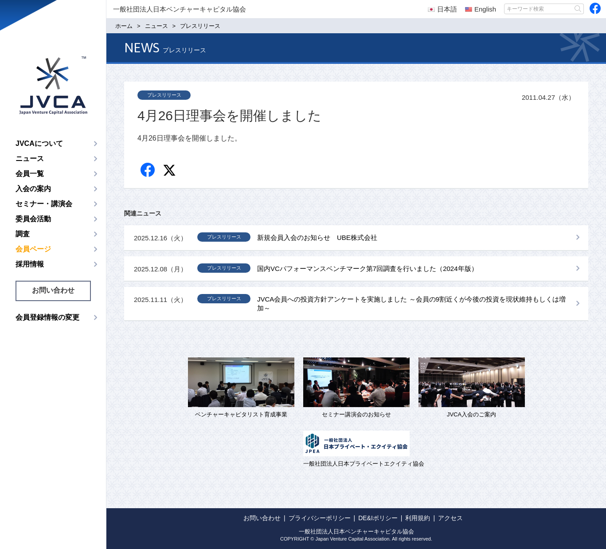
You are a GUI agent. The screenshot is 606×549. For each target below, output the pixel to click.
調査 (23, 234)
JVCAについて (39, 143)
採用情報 (30, 264)
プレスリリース (164, 95)
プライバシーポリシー (320, 518)
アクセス (450, 518)
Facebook (148, 170)
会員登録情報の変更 (47, 317)
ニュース (30, 158)
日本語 (442, 9)
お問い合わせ (53, 290)
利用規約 (417, 518)
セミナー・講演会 (44, 204)
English (480, 9)
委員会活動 (33, 219)
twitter (170, 171)
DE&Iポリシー (378, 518)
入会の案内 (33, 188)
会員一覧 (30, 173)
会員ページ (33, 249)
